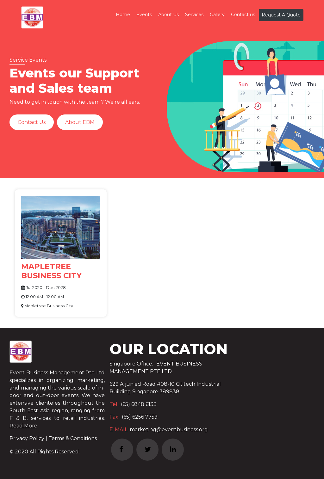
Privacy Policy (27, 438)
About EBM (80, 122)
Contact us (243, 14)
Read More (23, 426)
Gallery (217, 14)
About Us (168, 14)
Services (194, 14)
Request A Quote (281, 15)
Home (123, 14)
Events (144, 14)
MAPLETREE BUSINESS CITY (51, 271)
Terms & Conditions (72, 438)
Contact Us (32, 122)
